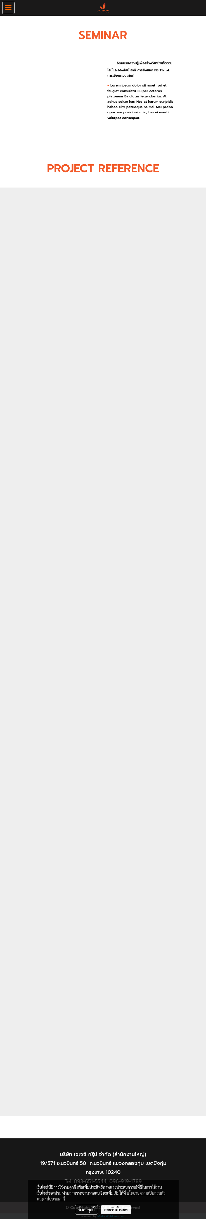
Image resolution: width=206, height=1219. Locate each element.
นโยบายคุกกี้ (55, 1198)
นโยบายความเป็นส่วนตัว (146, 1192)
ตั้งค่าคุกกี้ (86, 1209)
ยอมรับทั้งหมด (116, 1209)
